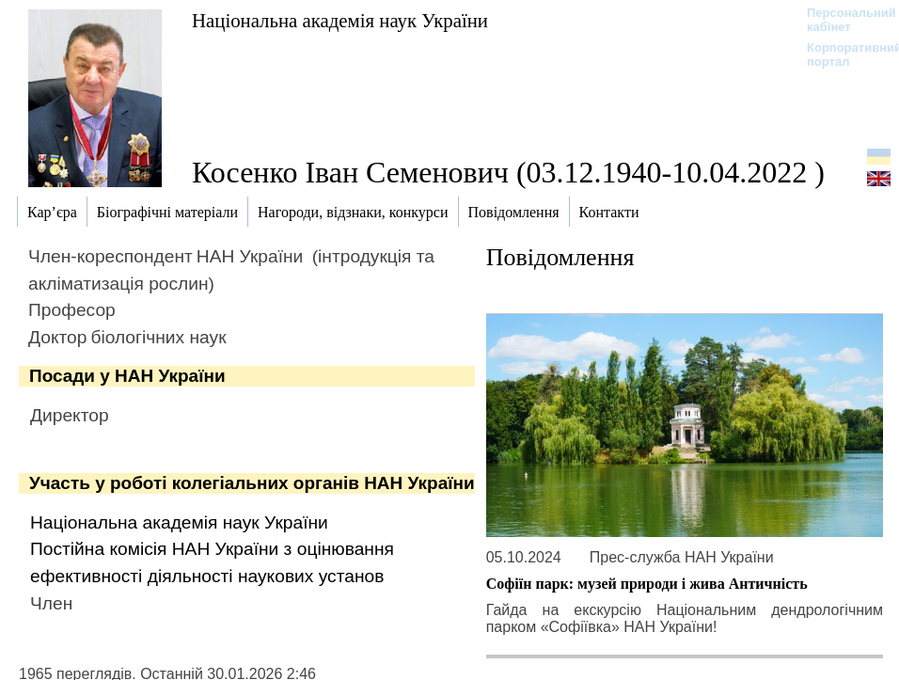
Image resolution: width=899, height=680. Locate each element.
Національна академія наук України (340, 20)
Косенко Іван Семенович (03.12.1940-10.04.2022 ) (508, 172)
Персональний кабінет (842, 20)
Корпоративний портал (842, 54)
